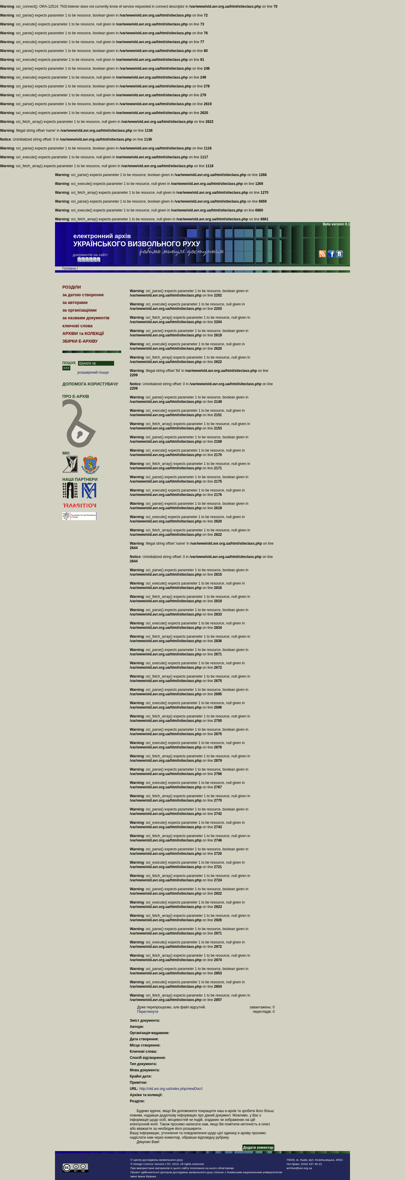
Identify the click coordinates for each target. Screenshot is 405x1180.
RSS (322, 254)
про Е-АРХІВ (79, 399)
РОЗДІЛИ (71, 287)
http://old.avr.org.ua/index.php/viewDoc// (171, 1089)
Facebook (331, 254)
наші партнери (80, 479)
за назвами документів (85, 317)
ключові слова (77, 325)
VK (339, 254)
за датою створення (83, 294)
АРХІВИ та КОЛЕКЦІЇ (83, 333)
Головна (69, 268)
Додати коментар (258, 1147)
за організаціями (79, 310)
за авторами (75, 302)
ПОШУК (69, 363)
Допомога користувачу (90, 384)
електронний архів (136, 240)
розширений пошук (93, 372)
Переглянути (147, 1012)
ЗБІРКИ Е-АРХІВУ (80, 341)
